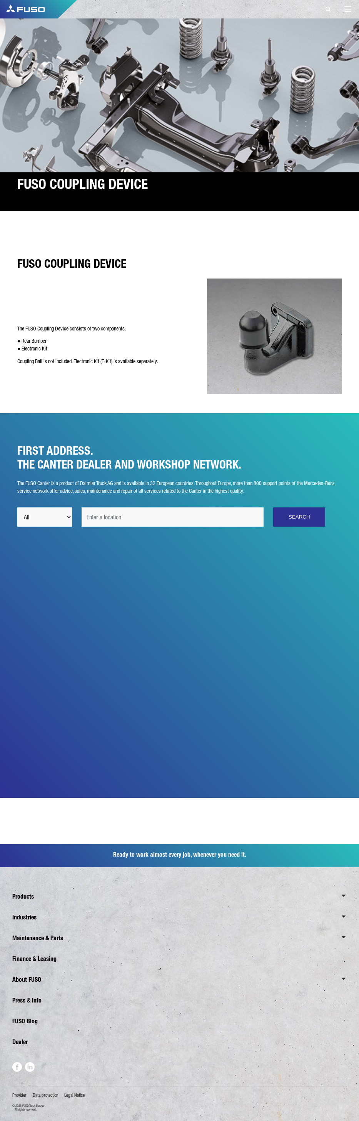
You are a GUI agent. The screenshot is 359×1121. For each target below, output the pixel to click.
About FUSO (26, 979)
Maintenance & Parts (37, 938)
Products (23, 896)
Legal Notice (74, 1095)
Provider (19, 1095)
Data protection (45, 1095)
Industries (24, 917)
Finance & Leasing (34, 959)
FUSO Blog (25, 1021)
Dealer (20, 1042)
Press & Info (27, 1000)
